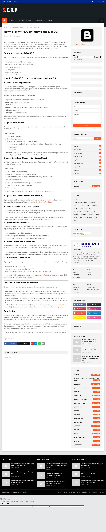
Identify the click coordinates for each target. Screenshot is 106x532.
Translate (85, 235)
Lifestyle (90, 214)
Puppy (75, 217)
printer (97, 214)
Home (3, 1)
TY (13, 492)
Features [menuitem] (11, 20)
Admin (7, 36)
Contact (15, 1)
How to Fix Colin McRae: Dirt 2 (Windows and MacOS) (55, 482)
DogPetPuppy (77, 211)
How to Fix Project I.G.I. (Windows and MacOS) (89, 341)
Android (76, 205)
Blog (24, 492)
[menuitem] (4, 20)
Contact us (76, 287)
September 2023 (87, 163)
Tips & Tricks (76, 277)
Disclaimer (76, 292)
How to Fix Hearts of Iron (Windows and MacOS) (54, 474)
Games (76, 214)
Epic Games (25, 294)
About (9, 1)
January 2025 (87, 150)
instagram (95, 492)
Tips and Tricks (88, 217)
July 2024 (87, 160)
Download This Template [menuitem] (44, 20)
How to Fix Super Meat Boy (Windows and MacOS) (90, 349)
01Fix (75, 199)
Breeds (89, 272)
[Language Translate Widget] (82, 233)
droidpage (12, 27)
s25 (81, 217)
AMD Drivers (12, 150)
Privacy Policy (91, 287)
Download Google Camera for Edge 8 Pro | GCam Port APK (22, 464)
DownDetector (27, 277)
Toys (96, 217)
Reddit (62, 305)
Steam (17, 294)
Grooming (83, 214)
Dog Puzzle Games (86, 208)
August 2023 (87, 167)
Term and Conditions (93, 289)
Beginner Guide (85, 205)
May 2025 (87, 146)
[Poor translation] (7, 503)
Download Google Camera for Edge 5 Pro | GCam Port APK (90, 358)
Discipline (94, 205)
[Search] (83, 138)
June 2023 (87, 173)
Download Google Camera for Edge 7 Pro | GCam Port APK (22, 473)
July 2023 (87, 170)
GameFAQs (9, 307)
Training (76, 220)
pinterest (84, 492)
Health (89, 275)
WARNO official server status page (48, 275)
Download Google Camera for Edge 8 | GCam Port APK (22, 481)
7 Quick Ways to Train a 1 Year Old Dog (84, 202)
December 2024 (87, 153)
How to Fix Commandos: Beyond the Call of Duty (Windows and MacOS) (56, 465)
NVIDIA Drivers (12, 147)
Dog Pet (76, 208)
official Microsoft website (43, 202)
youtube (101, 492)
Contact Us (72, 492)
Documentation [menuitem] (25, 20)
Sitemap (75, 289)
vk (89, 492)
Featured (90, 270)
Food (87, 186)
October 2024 (87, 156)
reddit (78, 492)
